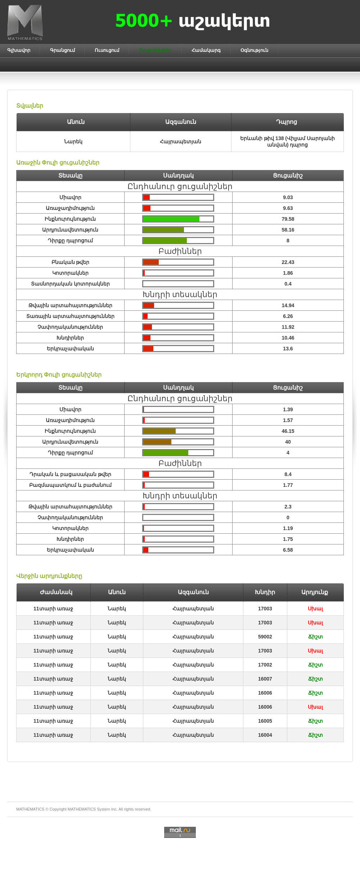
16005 (265, 721)
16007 (265, 679)
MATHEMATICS (82, 809)
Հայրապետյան (193, 608)
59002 (265, 637)
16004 (265, 735)
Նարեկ (117, 608)
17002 (265, 665)
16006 (265, 693)
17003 (265, 608)
